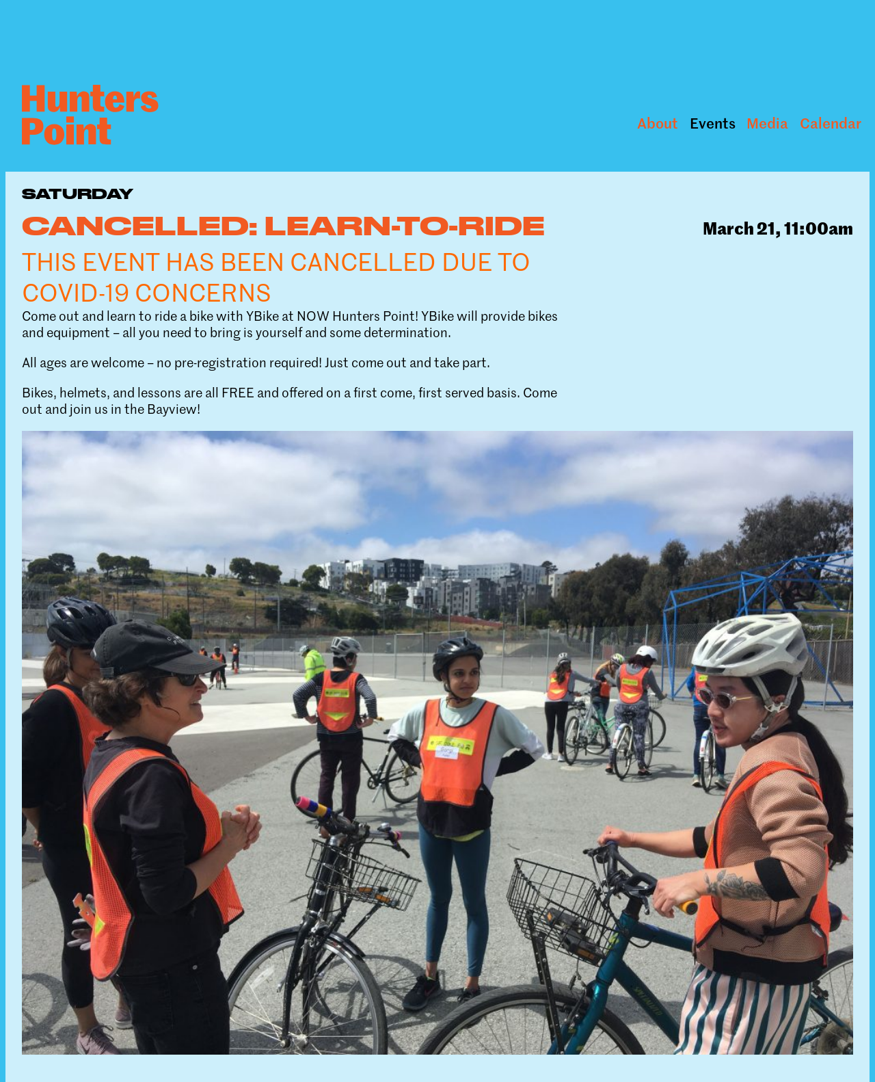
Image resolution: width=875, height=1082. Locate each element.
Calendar (830, 123)
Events (713, 123)
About (657, 123)
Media (767, 123)
